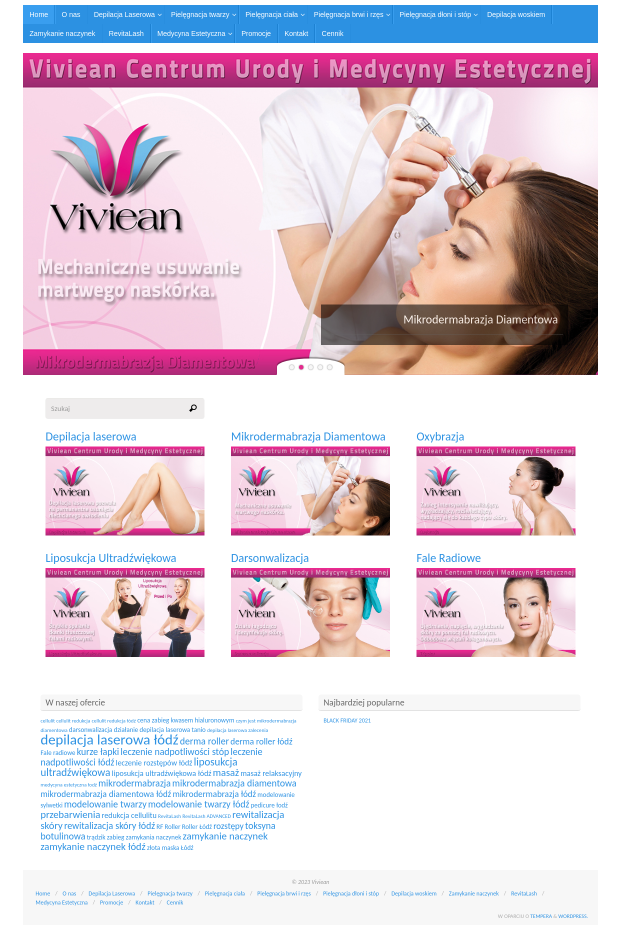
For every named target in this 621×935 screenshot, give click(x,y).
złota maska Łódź (170, 848)
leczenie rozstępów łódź (154, 763)
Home (43, 893)
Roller (172, 826)
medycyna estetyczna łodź (68, 785)
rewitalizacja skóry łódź (109, 826)
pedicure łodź (269, 805)
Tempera (541, 916)
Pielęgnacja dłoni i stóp (351, 893)
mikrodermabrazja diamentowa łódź (105, 794)
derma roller (204, 741)
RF (160, 826)
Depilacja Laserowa (111, 893)
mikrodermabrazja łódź (214, 794)
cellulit (47, 721)
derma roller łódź (261, 741)
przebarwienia (70, 814)
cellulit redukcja (73, 721)
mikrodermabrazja (134, 783)
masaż (226, 772)
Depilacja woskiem (414, 893)
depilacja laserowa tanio (173, 730)
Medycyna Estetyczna (62, 902)
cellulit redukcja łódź (114, 721)
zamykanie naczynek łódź (93, 846)
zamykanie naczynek (225, 836)
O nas (69, 893)
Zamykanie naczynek (474, 893)
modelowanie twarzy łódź (199, 804)
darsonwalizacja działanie (103, 730)
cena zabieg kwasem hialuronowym (185, 720)
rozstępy (229, 826)
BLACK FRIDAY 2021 (347, 720)
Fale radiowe (58, 752)
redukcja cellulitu (129, 815)
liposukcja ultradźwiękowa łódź (161, 773)
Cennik (174, 902)
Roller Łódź (197, 826)
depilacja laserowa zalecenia (237, 730)
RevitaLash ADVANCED (206, 816)
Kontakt (145, 902)
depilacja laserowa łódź (109, 739)
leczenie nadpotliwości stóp (174, 752)
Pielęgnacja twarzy (170, 893)
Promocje (111, 902)
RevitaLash (169, 816)
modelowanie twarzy (105, 804)
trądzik (96, 837)
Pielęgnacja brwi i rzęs (284, 893)
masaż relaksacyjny (271, 773)
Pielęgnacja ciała (225, 893)
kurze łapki (97, 752)
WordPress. (573, 916)
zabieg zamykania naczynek (144, 837)
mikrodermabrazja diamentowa (234, 783)
